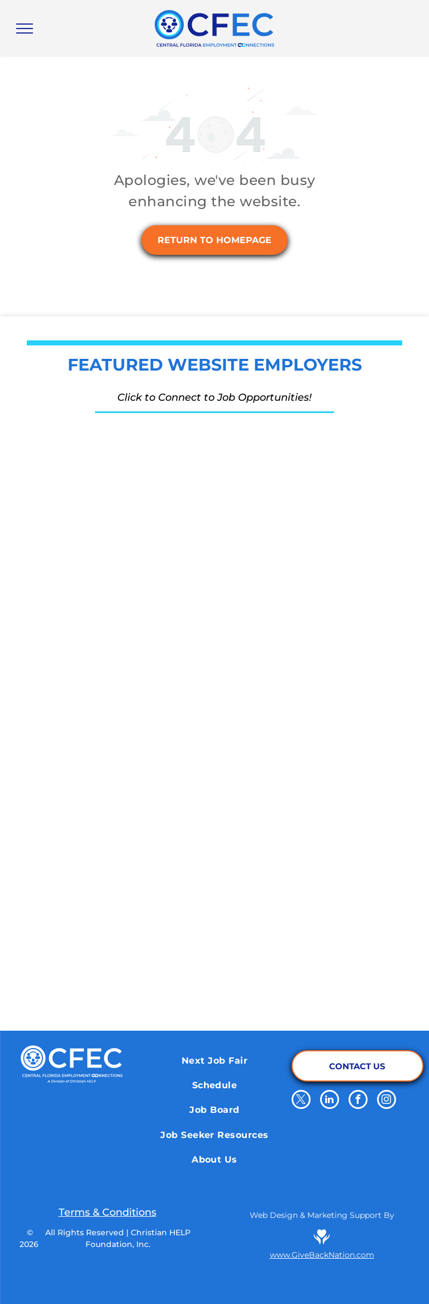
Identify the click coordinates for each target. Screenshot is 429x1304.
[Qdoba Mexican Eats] (290, 719)
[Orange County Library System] (290, 970)
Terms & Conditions (107, 1212)
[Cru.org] (138, 719)
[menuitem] (214, 1060)
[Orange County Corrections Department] (290, 467)
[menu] (24, 28)
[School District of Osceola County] (138, 635)
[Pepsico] (138, 970)
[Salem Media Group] (290, 803)
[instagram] (386, 1101)
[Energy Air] (138, 551)
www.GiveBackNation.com (322, 1255)
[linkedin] (329, 1101)
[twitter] (301, 1101)
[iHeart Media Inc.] (138, 886)
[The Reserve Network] (138, 467)
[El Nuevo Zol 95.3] (290, 886)
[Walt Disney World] (290, 635)
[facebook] (358, 1101)
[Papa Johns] (138, 803)
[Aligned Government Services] (290, 551)
